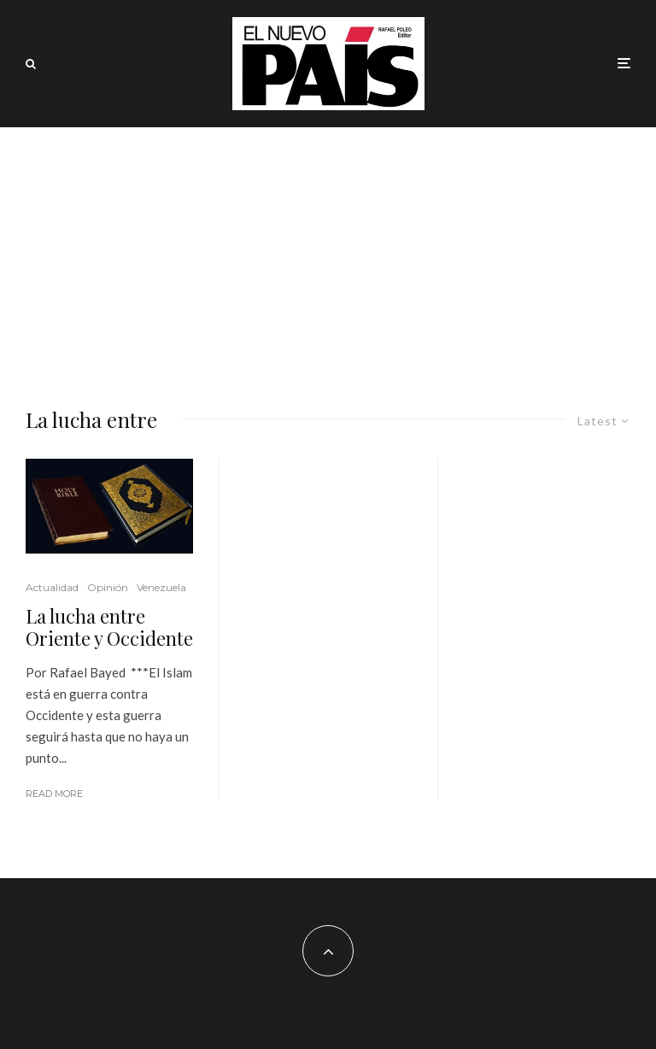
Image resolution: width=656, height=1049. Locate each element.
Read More (54, 794)
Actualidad (52, 587)
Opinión (107, 587)
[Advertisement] (328, 255)
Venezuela (161, 587)
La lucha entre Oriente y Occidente (109, 627)
